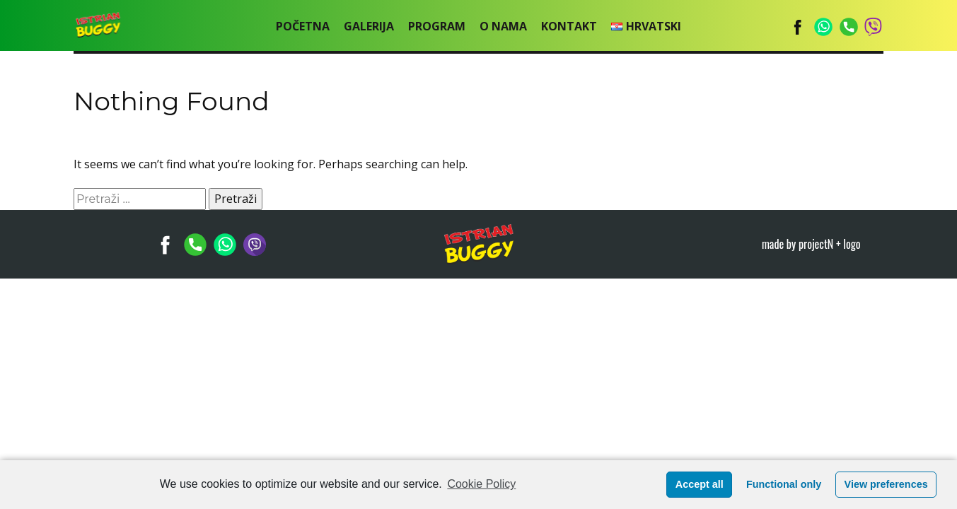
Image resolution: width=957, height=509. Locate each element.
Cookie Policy (481, 484)
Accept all (699, 484)
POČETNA (303, 26)
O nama (503, 26)
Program (436, 26)
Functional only (783, 484)
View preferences (886, 484)
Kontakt (569, 26)
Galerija (369, 26)
